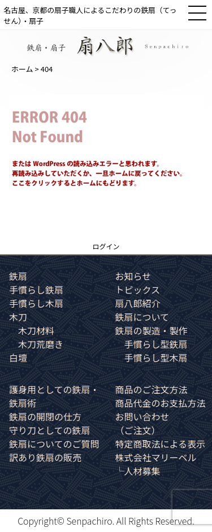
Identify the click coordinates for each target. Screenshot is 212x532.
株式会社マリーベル (156, 457)
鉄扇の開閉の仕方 (45, 416)
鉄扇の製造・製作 (151, 330)
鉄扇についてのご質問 (54, 443)
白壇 (18, 357)
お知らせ (133, 276)
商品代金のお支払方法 (160, 403)
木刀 (18, 317)
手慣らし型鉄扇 (156, 344)
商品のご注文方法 (151, 389)
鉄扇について (142, 317)
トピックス (138, 289)
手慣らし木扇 (36, 303)
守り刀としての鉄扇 (49, 430)
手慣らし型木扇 (156, 357)
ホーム (22, 68)
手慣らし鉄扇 (36, 289)
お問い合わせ (142, 423)
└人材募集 (138, 471)
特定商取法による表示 (160, 443)
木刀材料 (36, 330)
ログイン (105, 246)
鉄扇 (18, 276)
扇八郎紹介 (138, 303)
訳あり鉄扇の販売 (45, 457)
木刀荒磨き (40, 344)
